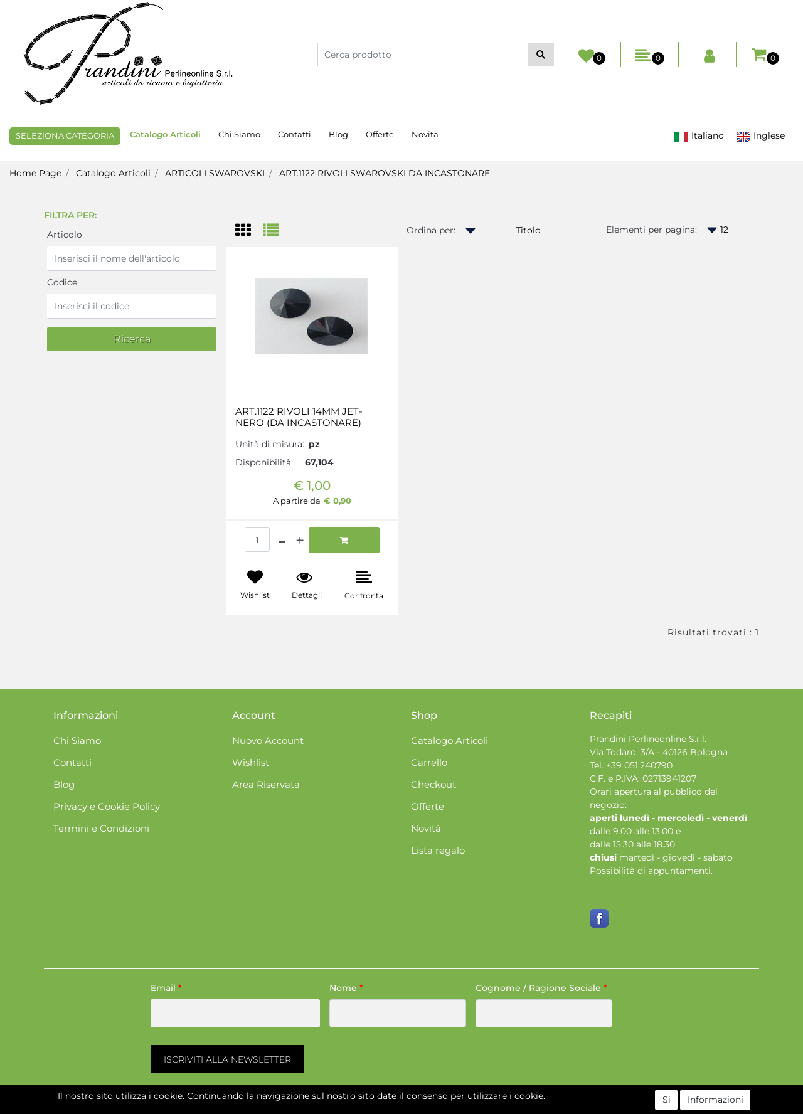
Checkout (433, 784)
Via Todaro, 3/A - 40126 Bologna (659, 752)
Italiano (699, 135)
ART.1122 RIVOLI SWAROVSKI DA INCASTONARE (384, 173)
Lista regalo (438, 850)
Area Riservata (266, 784)
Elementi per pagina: (651, 229)
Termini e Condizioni (101, 828)
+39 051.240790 (639, 765)
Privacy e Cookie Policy (106, 806)
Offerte (380, 134)
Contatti (294, 134)
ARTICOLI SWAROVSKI (215, 173)
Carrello (429, 762)
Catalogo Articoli (165, 134)
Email (166, 988)
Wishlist (250, 762)
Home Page (35, 173)
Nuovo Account (268, 740)
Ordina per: (431, 230)
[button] (541, 54)
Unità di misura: (269, 444)
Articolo (64, 234)
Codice (62, 282)
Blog (338, 134)
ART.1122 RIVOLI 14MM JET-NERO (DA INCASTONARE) (299, 417)
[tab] (249, 231)
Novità (425, 134)
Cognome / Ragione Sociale (541, 988)
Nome (346, 988)
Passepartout (455, 1107)
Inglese (760, 135)
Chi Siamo (239, 134)
